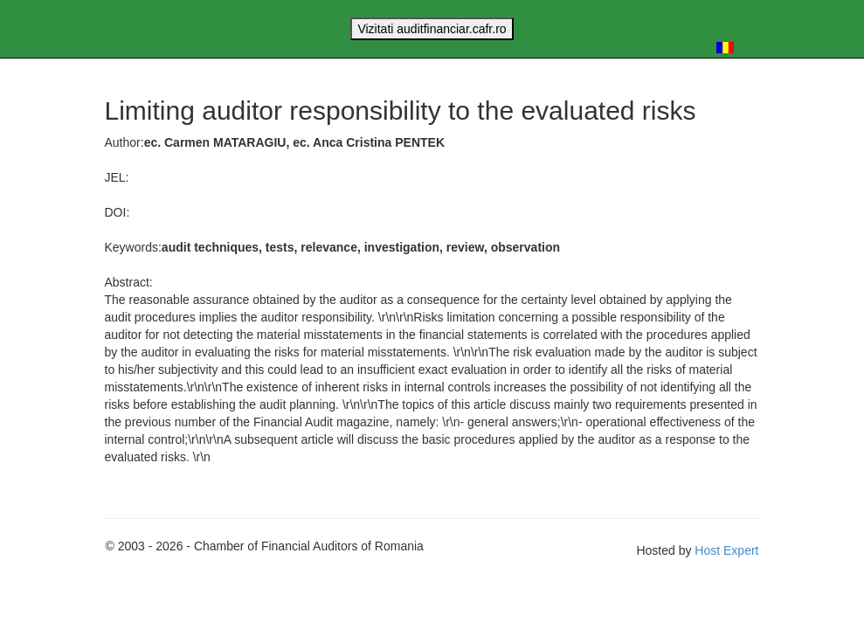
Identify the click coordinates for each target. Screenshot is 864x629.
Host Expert (726, 550)
